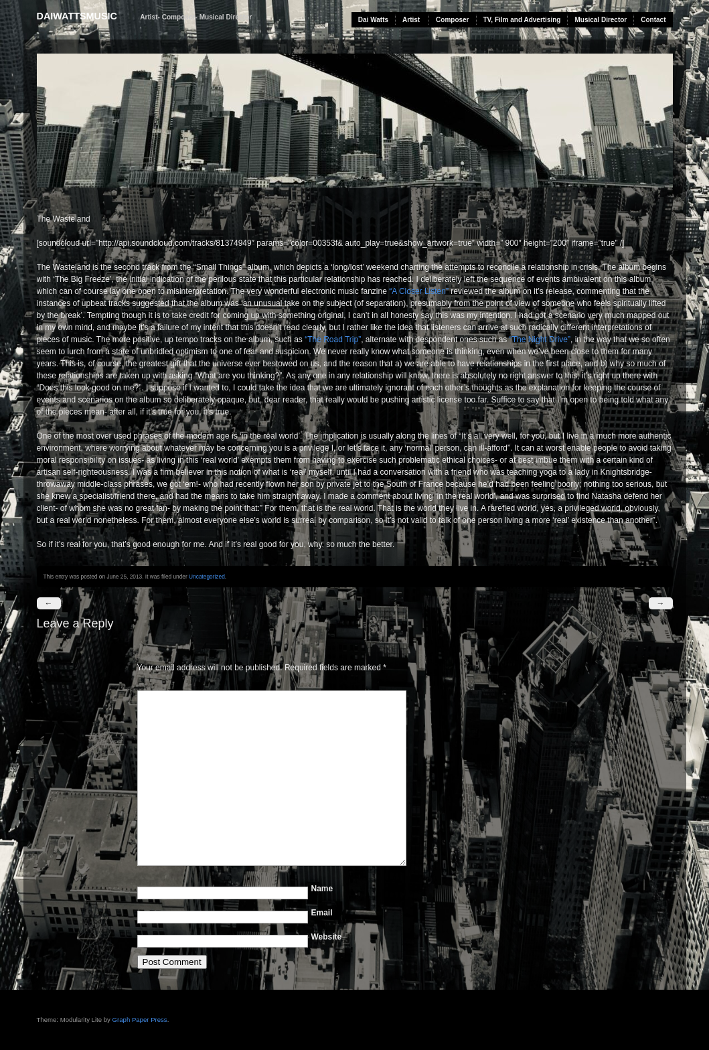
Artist (411, 19)
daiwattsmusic (77, 16)
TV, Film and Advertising (522, 19)
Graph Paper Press (139, 1019)
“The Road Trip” (333, 339)
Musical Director (600, 19)
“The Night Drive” (539, 339)
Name (322, 888)
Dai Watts (373, 19)
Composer (452, 19)
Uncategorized (207, 576)
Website (326, 937)
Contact (653, 19)
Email (322, 912)
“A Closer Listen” (419, 291)
